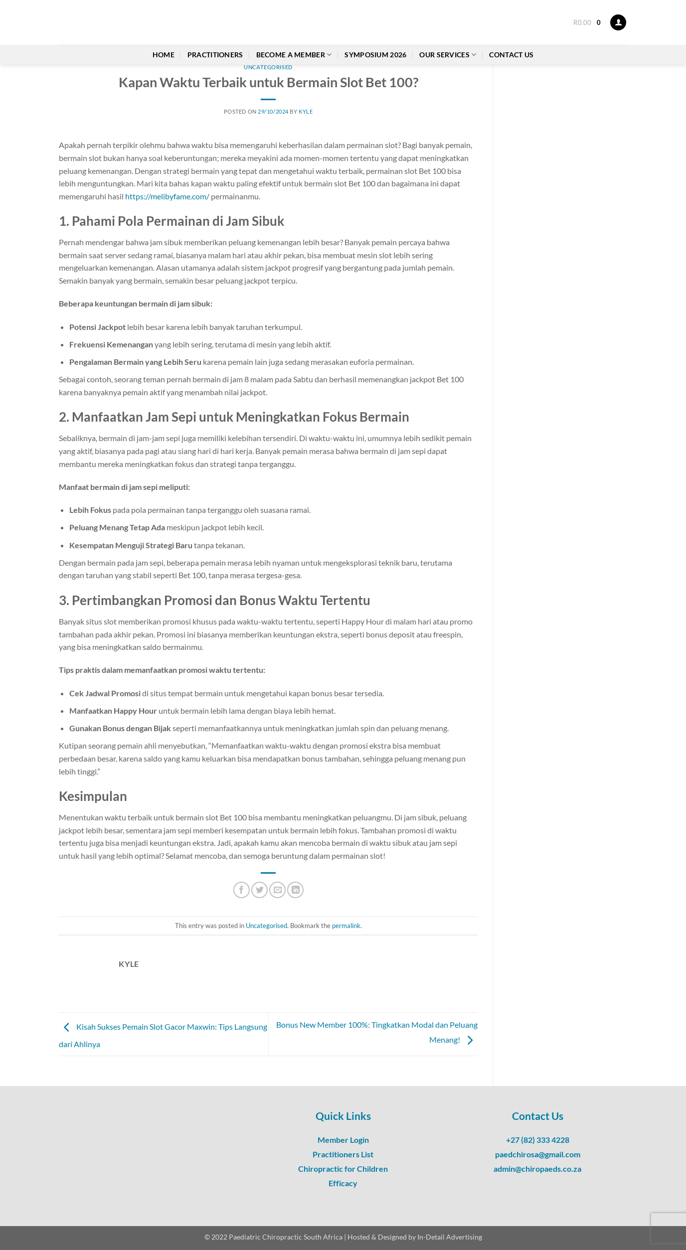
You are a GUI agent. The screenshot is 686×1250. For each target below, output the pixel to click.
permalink (346, 926)
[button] (587, 22)
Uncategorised (268, 67)
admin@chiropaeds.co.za (537, 1168)
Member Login (343, 1139)
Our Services (447, 54)
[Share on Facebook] (241, 890)
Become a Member (294, 54)
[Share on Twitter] (259, 890)
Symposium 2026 (375, 54)
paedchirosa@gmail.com (537, 1154)
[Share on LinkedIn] (295, 890)
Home (163, 54)
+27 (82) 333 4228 (537, 1139)
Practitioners (215, 54)
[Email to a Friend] (277, 890)
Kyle (306, 111)
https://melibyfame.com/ (167, 196)
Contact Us (511, 54)
